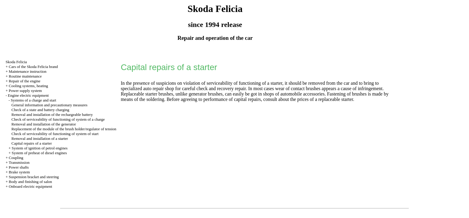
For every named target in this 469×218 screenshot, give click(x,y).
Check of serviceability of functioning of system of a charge (58, 119)
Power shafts (19, 167)
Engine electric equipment (28, 95)
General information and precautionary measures (49, 105)
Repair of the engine (24, 81)
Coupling (16, 157)
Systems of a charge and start (33, 100)
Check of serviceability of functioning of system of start (54, 133)
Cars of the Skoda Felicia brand (33, 66)
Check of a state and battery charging (40, 110)
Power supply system (25, 90)
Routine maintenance (25, 76)
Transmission (19, 162)
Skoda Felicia (16, 62)
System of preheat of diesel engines (39, 153)
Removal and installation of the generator (43, 124)
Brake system (19, 172)
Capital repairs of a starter (31, 143)
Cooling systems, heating (28, 86)
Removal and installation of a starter (39, 138)
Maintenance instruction (27, 71)
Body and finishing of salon (30, 181)
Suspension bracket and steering (34, 177)
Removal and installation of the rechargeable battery (52, 114)
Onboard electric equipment (30, 186)
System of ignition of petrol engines (40, 148)
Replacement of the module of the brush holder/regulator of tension (63, 129)
